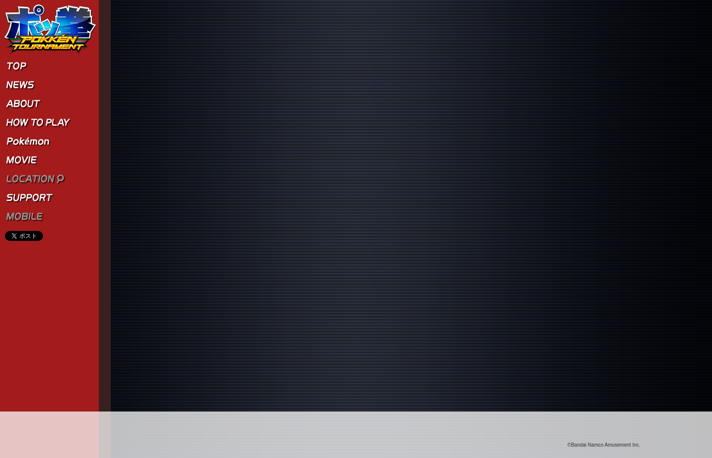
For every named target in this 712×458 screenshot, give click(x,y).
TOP (49, 66)
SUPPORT (49, 197)
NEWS (49, 85)
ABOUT (49, 103)
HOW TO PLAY (49, 122)
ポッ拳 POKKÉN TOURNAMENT (50, 29)
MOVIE (49, 160)
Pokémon (49, 141)
